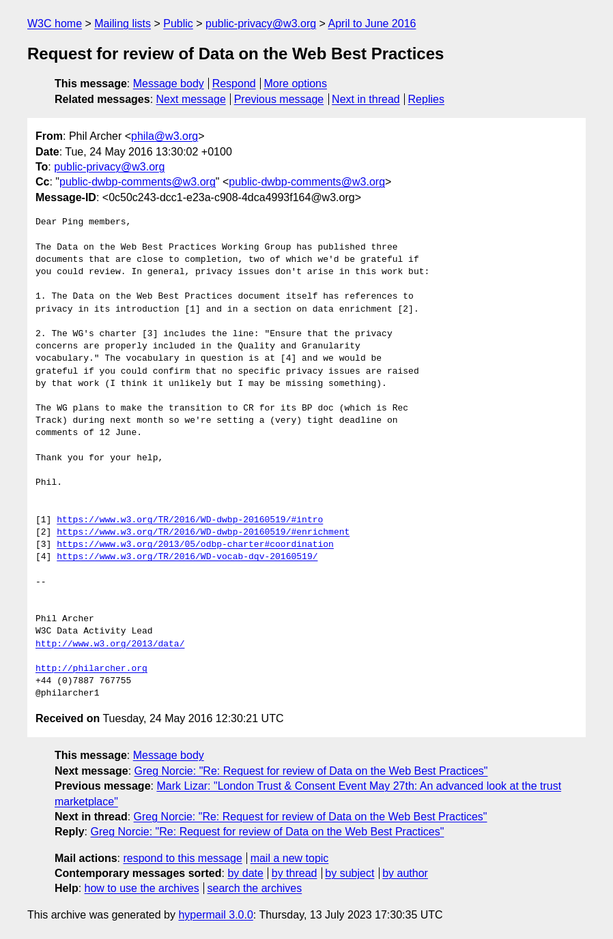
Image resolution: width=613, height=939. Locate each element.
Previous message (279, 99)
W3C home (54, 23)
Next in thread (366, 99)
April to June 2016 (372, 23)
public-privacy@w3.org (260, 23)
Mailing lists (122, 23)
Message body (168, 83)
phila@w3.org (164, 136)
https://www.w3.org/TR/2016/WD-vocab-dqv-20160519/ (187, 557)
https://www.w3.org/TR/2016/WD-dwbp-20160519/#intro (190, 520)
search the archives (255, 888)
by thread (294, 873)
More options (296, 83)
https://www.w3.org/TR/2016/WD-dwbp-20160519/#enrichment (203, 532)
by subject (349, 873)
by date (245, 873)
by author (405, 873)
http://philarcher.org (91, 669)
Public (178, 23)
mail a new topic (290, 858)
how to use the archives (142, 888)
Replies (426, 99)
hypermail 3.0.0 (215, 915)
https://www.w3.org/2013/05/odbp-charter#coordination (195, 545)
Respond (234, 83)
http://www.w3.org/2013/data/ (109, 644)
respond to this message (182, 858)
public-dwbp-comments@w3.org (137, 182)
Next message (191, 99)
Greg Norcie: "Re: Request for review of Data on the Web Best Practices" (311, 771)
